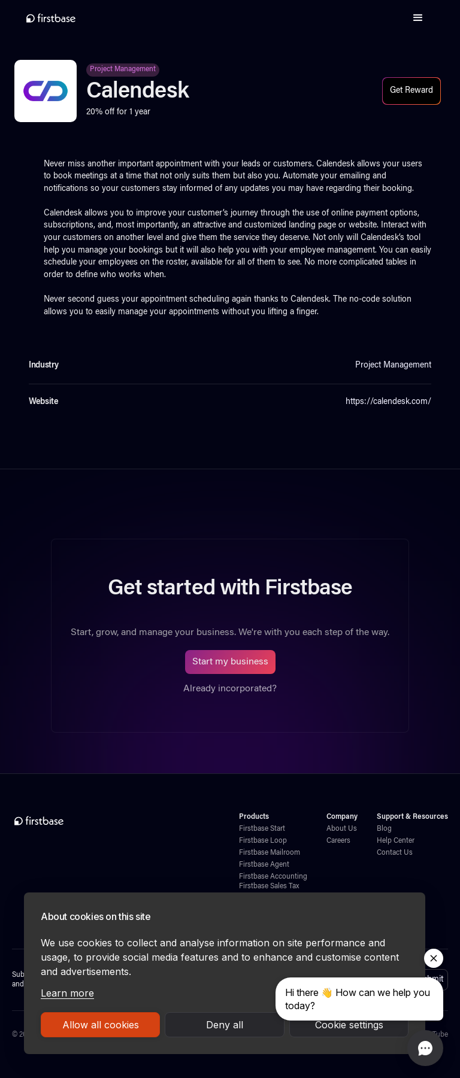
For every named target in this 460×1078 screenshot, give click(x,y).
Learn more (67, 993)
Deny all (224, 1025)
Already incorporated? (230, 689)
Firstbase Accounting (273, 876)
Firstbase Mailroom (269, 853)
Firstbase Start (262, 829)
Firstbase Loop (263, 841)
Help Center (395, 841)
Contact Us (395, 853)
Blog (384, 829)
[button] (418, 18)
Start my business (230, 662)
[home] (51, 18)
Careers (338, 841)
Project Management (123, 69)
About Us (341, 829)
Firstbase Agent (264, 865)
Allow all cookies (100, 1025)
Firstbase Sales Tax (269, 886)
